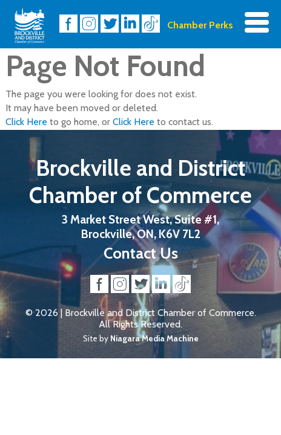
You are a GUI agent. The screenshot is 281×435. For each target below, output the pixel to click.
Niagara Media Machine (154, 338)
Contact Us (141, 252)
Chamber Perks (200, 25)
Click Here (26, 121)
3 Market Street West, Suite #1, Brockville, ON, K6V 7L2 (140, 226)
